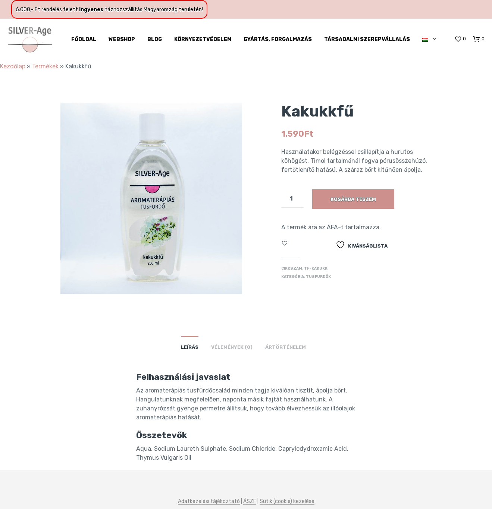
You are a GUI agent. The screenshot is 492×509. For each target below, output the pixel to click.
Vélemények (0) (232, 347)
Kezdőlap (12, 66)
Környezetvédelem (202, 39)
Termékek (45, 66)
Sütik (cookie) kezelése (287, 502)
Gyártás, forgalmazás (278, 39)
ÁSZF (249, 502)
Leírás (189, 347)
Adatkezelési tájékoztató (209, 502)
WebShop (122, 39)
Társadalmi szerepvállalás (367, 39)
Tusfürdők (318, 276)
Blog (154, 39)
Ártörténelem (285, 347)
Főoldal (83, 39)
